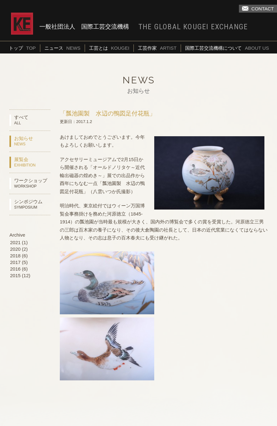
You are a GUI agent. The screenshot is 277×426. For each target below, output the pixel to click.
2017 (15, 262)
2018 (15, 255)
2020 (15, 249)
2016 (15, 269)
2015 (15, 275)
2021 (15, 242)
